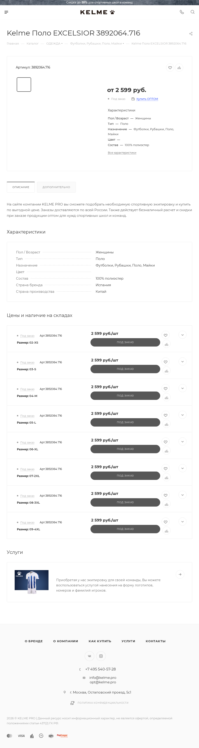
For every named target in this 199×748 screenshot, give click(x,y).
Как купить (100, 641)
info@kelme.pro (102, 677)
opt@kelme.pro (103, 682)
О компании (65, 641)
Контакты (155, 641)
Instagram (101, 656)
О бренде (34, 641)
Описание (20, 187)
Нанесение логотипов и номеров (91, 571)
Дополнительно (56, 187)
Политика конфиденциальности (103, 702)
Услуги (128, 641)
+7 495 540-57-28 (100, 669)
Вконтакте (89, 656)
